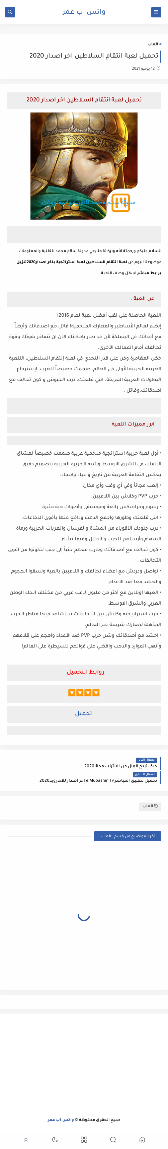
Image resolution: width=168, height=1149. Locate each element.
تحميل (83, 714)
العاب (153, 45)
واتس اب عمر (84, 12)
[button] (142, 1140)
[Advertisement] (84, 1066)
